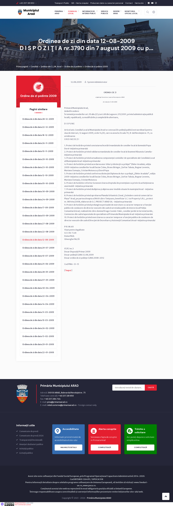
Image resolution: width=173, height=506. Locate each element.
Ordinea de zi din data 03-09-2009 (38, 216)
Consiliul (34, 66)
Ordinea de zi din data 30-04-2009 (38, 288)
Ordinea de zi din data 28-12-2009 (38, 119)
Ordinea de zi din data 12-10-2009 (38, 175)
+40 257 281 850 (26, 3)
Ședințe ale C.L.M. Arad (51, 66)
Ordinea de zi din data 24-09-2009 (38, 199)
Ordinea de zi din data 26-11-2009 (37, 143)
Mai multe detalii (69, 448)
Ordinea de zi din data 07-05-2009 (38, 280)
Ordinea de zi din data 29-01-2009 (38, 344)
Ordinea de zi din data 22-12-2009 (38, 127)
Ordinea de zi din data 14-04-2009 (38, 304)
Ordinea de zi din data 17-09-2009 (38, 207)
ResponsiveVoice (20, 503)
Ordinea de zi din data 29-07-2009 (38, 248)
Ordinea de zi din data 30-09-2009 (38, 191)
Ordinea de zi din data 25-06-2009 (38, 264)
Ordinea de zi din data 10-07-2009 (38, 256)
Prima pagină (22, 66)
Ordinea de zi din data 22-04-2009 (38, 296)
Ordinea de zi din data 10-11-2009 (37, 151)
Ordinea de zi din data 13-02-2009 (38, 336)
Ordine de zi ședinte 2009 (96, 66)
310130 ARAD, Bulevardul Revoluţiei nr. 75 (67, 393)
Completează (104, 448)
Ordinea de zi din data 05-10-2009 (38, 183)
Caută (151, 388)
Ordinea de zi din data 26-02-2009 (38, 328)
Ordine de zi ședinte (73, 66)
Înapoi (68, 270)
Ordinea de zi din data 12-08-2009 (38, 240)
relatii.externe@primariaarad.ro (61, 405)
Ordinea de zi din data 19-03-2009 (38, 320)
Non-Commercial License (23, 505)
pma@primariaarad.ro (57, 402)
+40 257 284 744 (52, 399)
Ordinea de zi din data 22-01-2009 (38, 352)
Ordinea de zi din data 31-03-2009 (38, 312)
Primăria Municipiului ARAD (99, 498)
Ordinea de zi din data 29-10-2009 (38, 159)
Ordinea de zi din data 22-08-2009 (38, 232)
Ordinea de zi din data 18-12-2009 (37, 135)
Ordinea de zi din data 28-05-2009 (38, 272)
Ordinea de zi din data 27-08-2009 (38, 224)
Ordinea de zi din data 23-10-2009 (38, 167)
